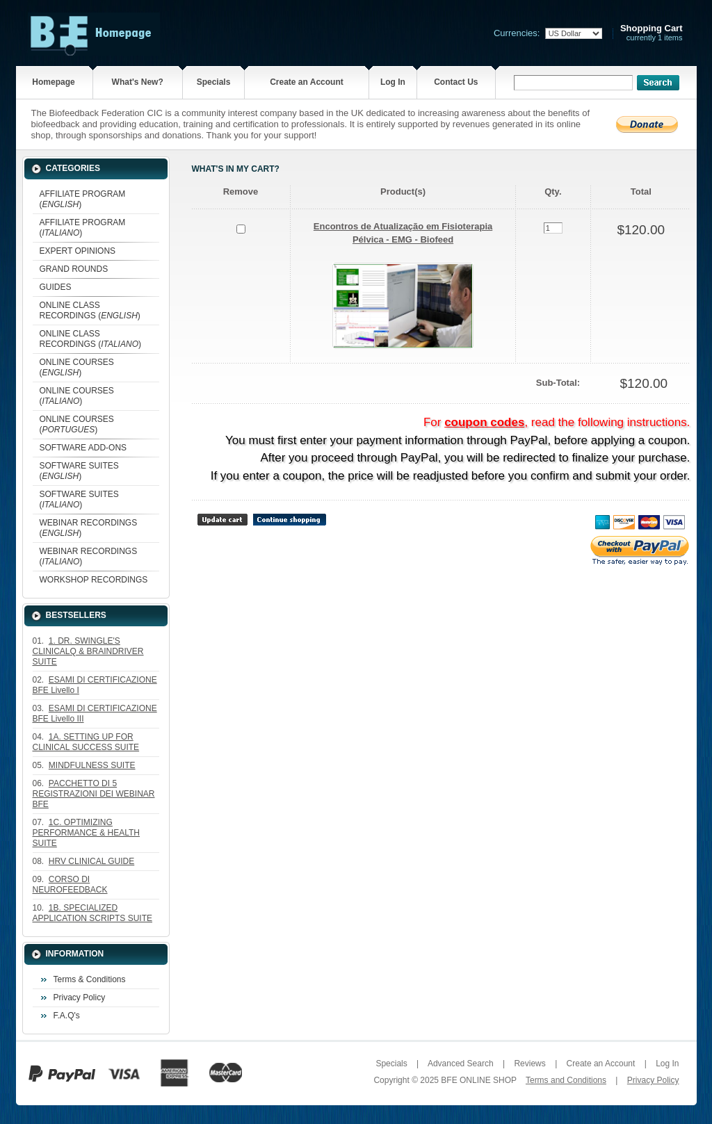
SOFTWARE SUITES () (79, 471)
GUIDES (56, 287)
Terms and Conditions (566, 1080)
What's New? (137, 82)
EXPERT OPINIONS (78, 251)
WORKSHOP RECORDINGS (94, 580)
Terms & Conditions (90, 979)
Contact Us (456, 82)
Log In (392, 82)
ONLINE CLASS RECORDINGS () (90, 310)
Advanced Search (461, 1063)
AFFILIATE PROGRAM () (83, 199)
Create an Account (306, 82)
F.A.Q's (67, 1015)
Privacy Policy (80, 997)
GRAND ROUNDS (74, 269)
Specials (214, 82)
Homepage (53, 82)
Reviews (529, 1063)
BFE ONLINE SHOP (478, 1080)
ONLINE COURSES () (77, 367)
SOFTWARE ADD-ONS (83, 448)
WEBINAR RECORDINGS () (89, 528)
